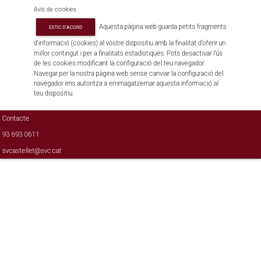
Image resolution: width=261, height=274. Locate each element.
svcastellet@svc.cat (31, 151)
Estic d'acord (65, 27)
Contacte (15, 118)
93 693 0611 (20, 134)
